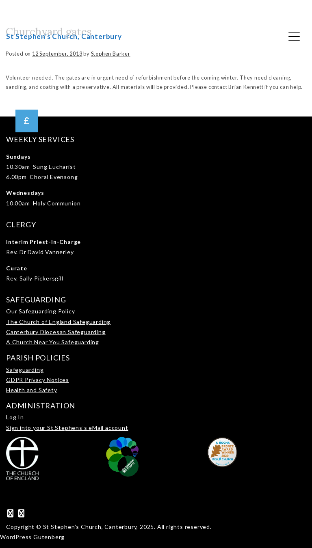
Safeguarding (25, 369)
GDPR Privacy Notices (37, 379)
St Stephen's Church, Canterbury (64, 36)
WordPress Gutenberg (32, 536)
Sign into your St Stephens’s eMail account (67, 427)
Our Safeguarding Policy (40, 311)
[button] (26, 121)
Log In (15, 417)
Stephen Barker (110, 53)
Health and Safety (31, 389)
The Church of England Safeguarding (58, 321)
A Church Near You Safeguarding (52, 342)
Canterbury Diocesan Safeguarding (56, 331)
